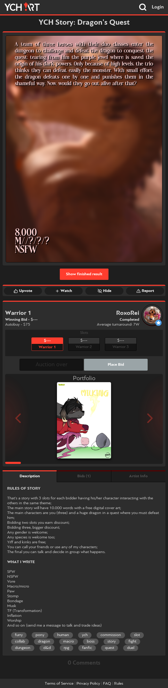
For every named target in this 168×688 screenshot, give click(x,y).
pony (40, 635)
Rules (118, 684)
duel (130, 648)
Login (158, 7)
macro (68, 641)
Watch (63, 291)
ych (85, 635)
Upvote (23, 291)
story (111, 641)
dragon (44, 641)
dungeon (22, 648)
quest (109, 648)
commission (110, 635)
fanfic (87, 648)
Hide (104, 291)
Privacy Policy (88, 684)
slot (137, 635)
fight (132, 641)
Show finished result (84, 274)
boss (91, 641)
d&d (47, 648)
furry (19, 635)
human (63, 635)
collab (20, 641)
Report (145, 291)
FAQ (107, 684)
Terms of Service (59, 684)
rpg (66, 648)
